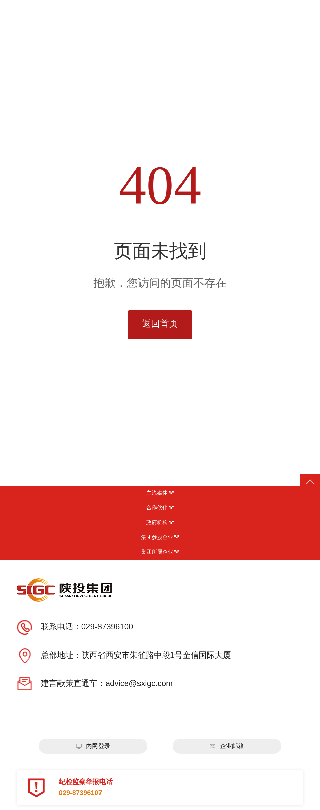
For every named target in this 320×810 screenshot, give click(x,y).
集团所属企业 (160, 552)
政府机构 (160, 523)
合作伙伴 (160, 508)
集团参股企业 (160, 537)
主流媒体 (160, 493)
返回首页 (160, 324)
